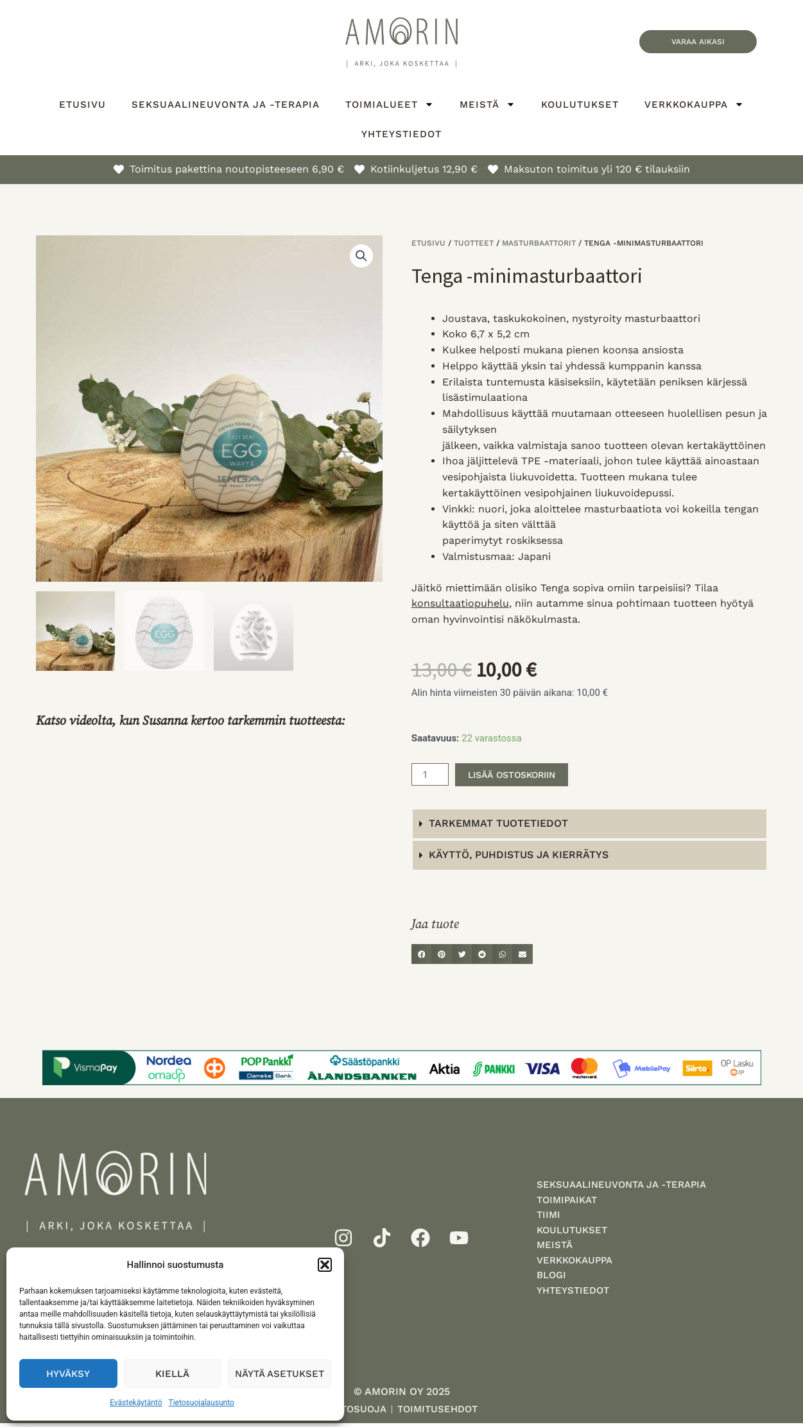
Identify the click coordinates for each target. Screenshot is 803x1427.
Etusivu (82, 104)
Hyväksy (68, 1374)
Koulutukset (580, 104)
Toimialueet (389, 104)
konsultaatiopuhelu (460, 603)
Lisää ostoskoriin (519, 774)
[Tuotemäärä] (430, 775)
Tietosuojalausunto (201, 1402)
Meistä (487, 104)
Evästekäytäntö (136, 1402)
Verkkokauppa (694, 104)
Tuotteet (474, 243)
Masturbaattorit (539, 243)
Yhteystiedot (401, 134)
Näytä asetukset (279, 1374)
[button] (324, 1264)
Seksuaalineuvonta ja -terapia (226, 104)
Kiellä (172, 1374)
